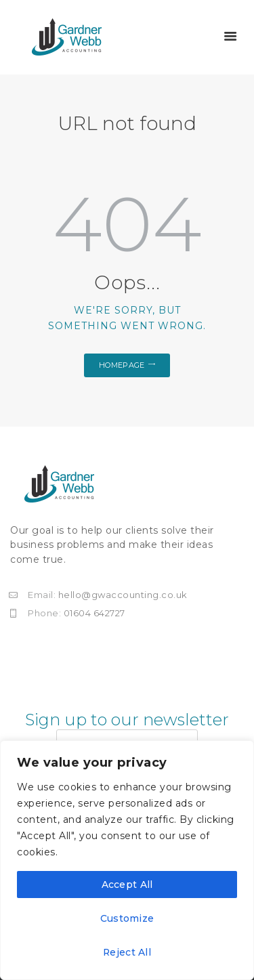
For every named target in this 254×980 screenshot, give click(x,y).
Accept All (127, 884)
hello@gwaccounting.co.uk (123, 594)
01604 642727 (94, 613)
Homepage (121, 365)
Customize (127, 918)
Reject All (127, 952)
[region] (127, 860)
